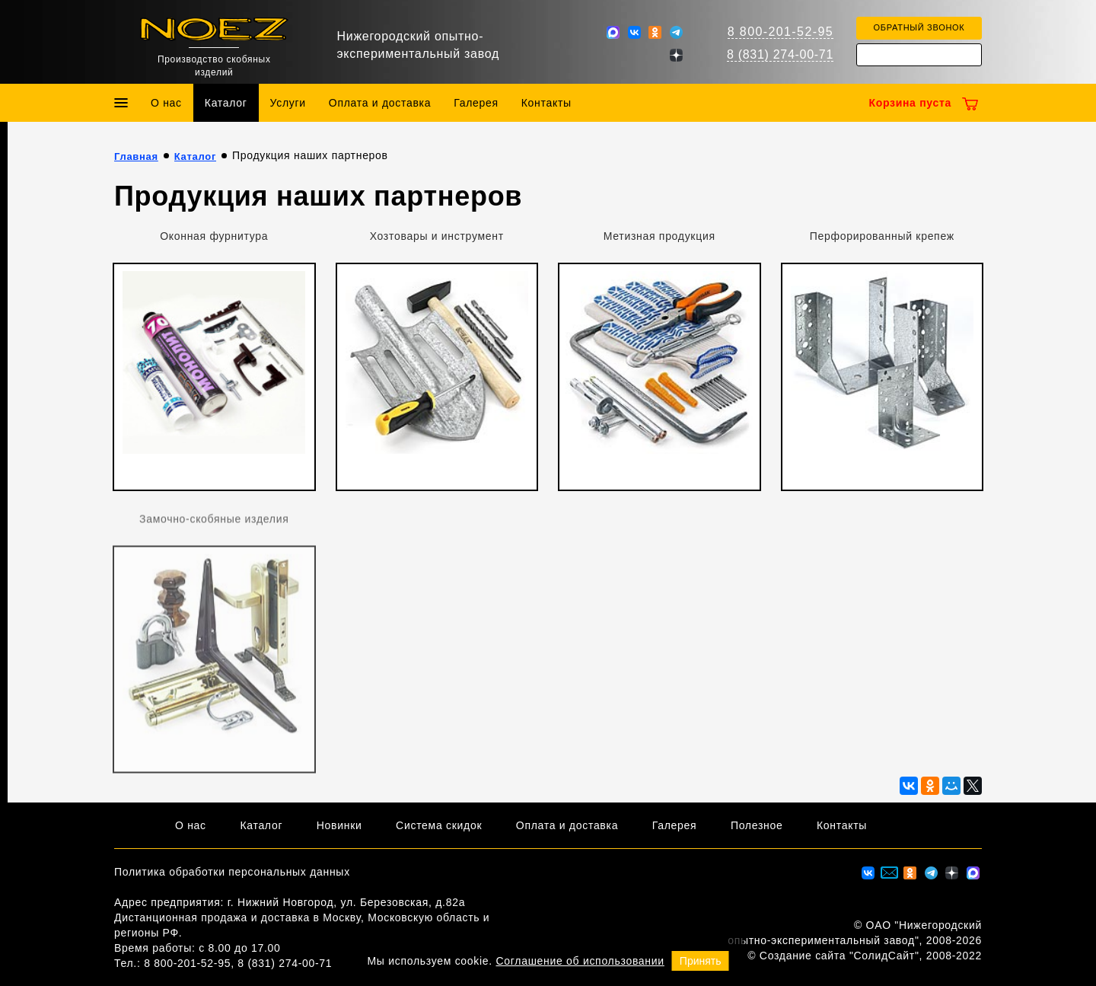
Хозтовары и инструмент (437, 236)
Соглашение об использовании (580, 961)
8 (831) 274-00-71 (780, 54)
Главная (136, 156)
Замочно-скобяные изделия (213, 522)
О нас (166, 103)
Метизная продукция (659, 236)
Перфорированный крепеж (882, 236)
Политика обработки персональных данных (232, 872)
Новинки (339, 825)
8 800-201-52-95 (780, 31)
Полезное (757, 825)
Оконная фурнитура (214, 236)
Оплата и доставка (380, 103)
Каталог (226, 103)
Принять (701, 961)
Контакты (546, 103)
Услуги (288, 103)
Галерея (476, 103)
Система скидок (439, 825)
